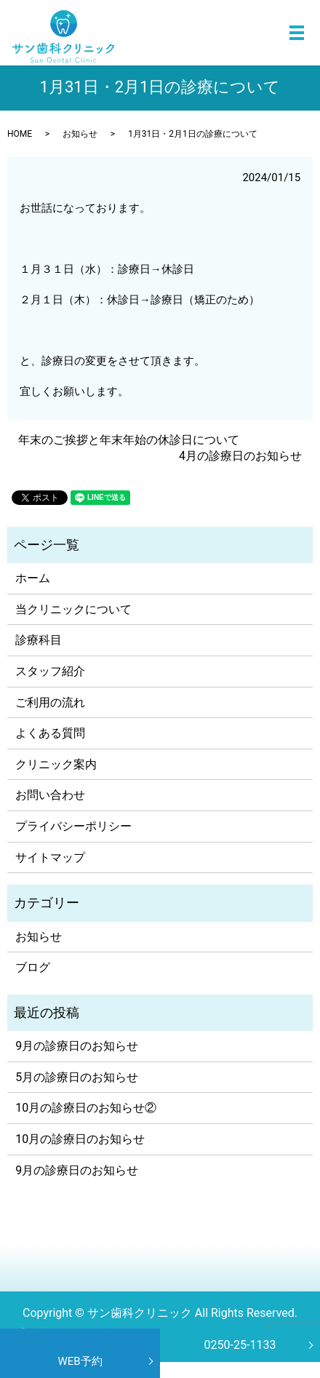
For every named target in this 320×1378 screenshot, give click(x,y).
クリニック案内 (56, 764)
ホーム (32, 578)
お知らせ (80, 134)
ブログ (32, 967)
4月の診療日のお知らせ (240, 456)
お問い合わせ (50, 795)
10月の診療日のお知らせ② (85, 1108)
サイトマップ (50, 857)
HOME (19, 134)
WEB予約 (79, 1361)
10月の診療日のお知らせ (80, 1139)
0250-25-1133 (240, 1345)
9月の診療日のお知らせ (76, 1046)
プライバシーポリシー (73, 826)
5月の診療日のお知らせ (76, 1077)
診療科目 (38, 640)
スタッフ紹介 (50, 671)
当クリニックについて (73, 609)
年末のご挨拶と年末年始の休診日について (128, 440)
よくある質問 (50, 733)
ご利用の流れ (50, 702)
